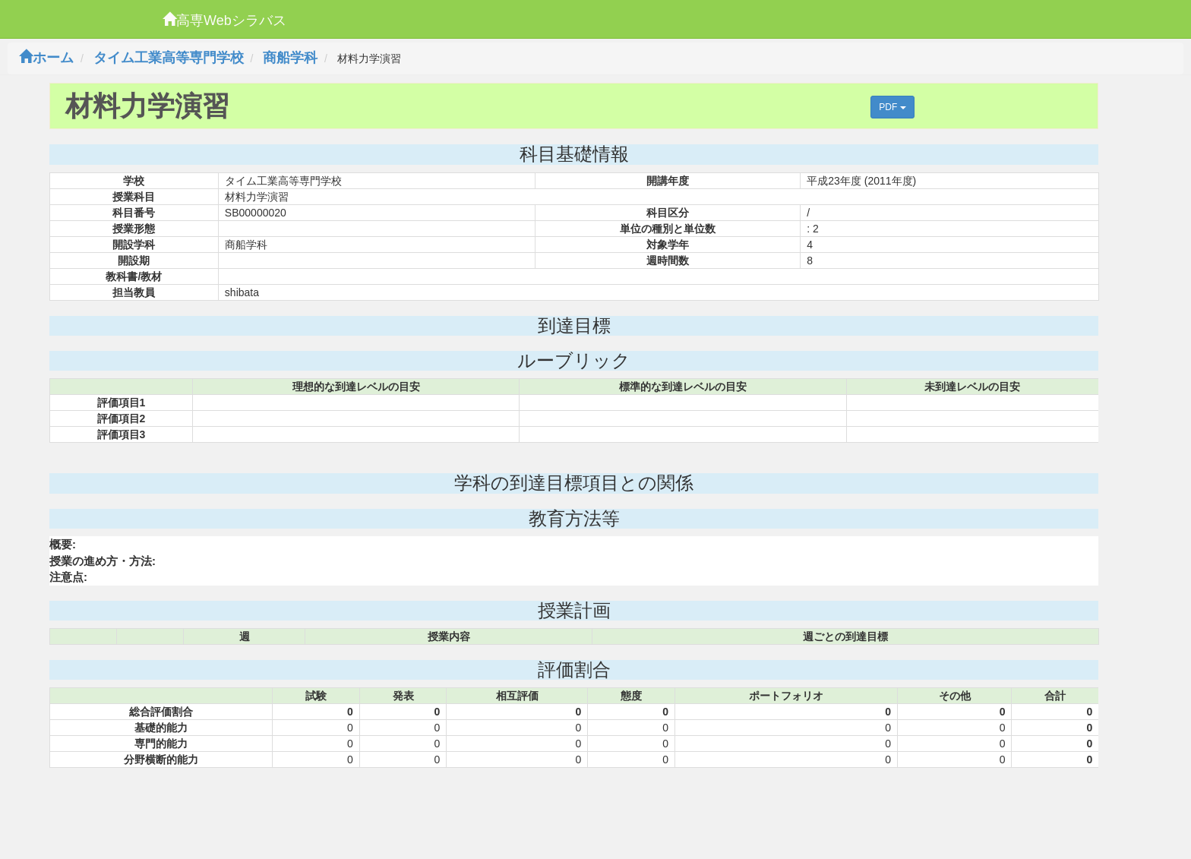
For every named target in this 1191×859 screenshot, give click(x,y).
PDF (892, 107)
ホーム (46, 57)
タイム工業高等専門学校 (168, 57)
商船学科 (290, 57)
